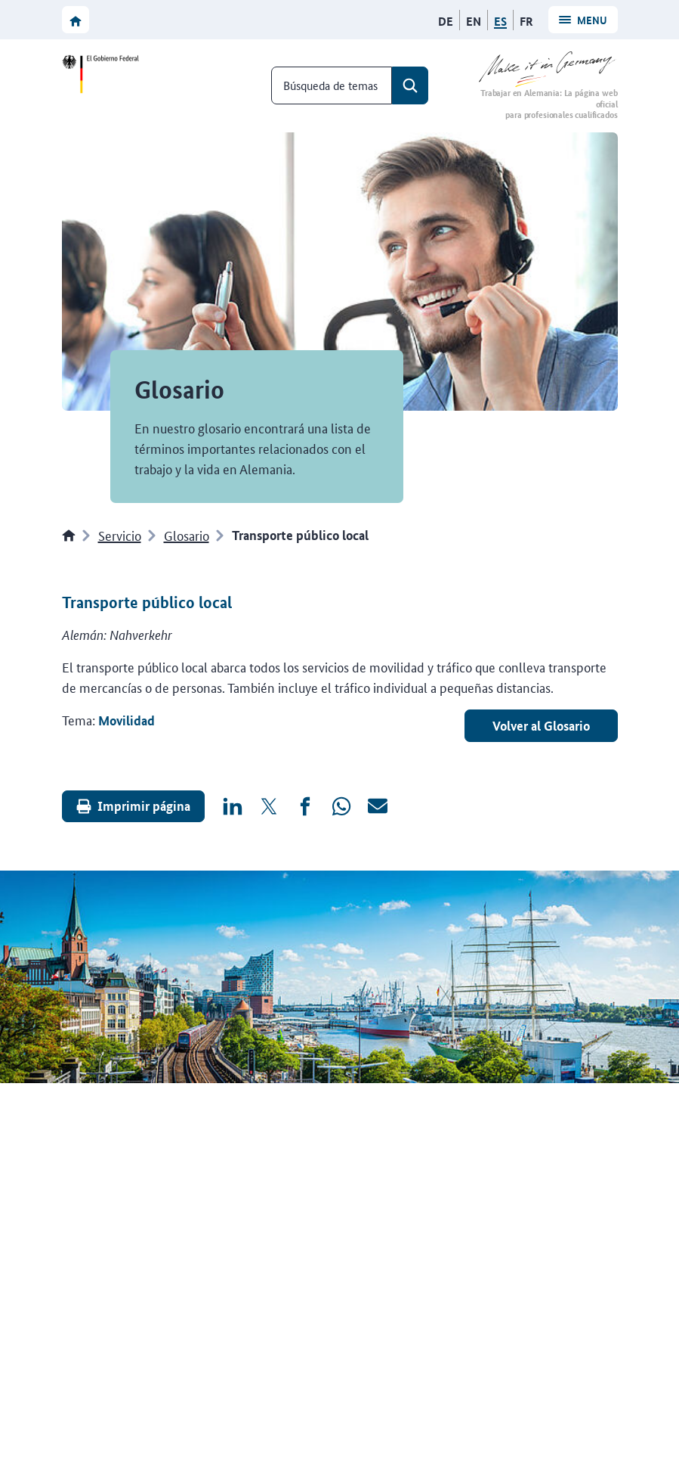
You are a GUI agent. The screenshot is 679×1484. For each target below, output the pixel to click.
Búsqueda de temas (330, 85)
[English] (473, 21)
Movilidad (126, 720)
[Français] (526, 21)
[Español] (500, 21)
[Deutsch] (445, 21)
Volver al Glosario (541, 725)
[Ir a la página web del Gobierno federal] (103, 74)
